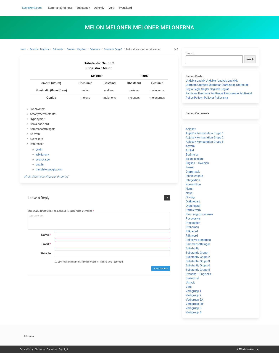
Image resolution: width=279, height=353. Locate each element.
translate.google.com (49, 169)
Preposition (193, 222)
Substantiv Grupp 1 (198, 252)
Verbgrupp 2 (193, 295)
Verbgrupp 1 (193, 291)
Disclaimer (40, 349)
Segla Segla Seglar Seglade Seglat (207, 89)
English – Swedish (197, 163)
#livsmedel (38, 176)
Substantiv (58, 49)
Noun (189, 193)
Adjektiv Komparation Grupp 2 (204, 137)
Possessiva (193, 218)
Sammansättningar (198, 244)
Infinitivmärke (194, 176)
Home (23, 49)
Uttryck (190, 282)
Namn (189, 188)
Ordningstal (193, 205)
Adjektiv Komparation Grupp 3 (204, 141)
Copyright (63, 349)
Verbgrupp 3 (193, 308)
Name (46, 235)
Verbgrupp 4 (193, 312)
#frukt (27, 176)
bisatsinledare (195, 159)
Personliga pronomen (199, 214)
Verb (189, 286)
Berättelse (192, 154)
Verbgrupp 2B (194, 304)
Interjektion (193, 180)
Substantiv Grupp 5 (198, 269)
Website (45, 253)
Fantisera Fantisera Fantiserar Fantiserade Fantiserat (219, 93)
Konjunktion (193, 184)
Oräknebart (193, 201)
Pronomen (192, 227)
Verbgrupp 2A (194, 299)
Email (46, 244)
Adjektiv (191, 129)
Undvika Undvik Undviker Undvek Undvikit (212, 80)
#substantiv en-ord (57, 176)
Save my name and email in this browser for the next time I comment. (89, 261)
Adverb (190, 146)
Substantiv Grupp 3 (113, 49)
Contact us (52, 349)
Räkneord (192, 231)
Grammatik (193, 171)
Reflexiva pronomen (198, 240)
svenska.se (43, 159)
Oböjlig (190, 197)
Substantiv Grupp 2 (198, 257)
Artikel (190, 150)
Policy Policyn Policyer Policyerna (207, 97)
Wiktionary (42, 154)
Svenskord (192, 278)
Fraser (190, 167)
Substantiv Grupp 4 (198, 265)
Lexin (39, 149)
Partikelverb (193, 210)
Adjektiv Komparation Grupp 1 (204, 133)
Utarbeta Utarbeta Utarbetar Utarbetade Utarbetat (217, 85)
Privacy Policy (26, 349)
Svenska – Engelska (39, 49)
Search (190, 53)
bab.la (39, 164)
